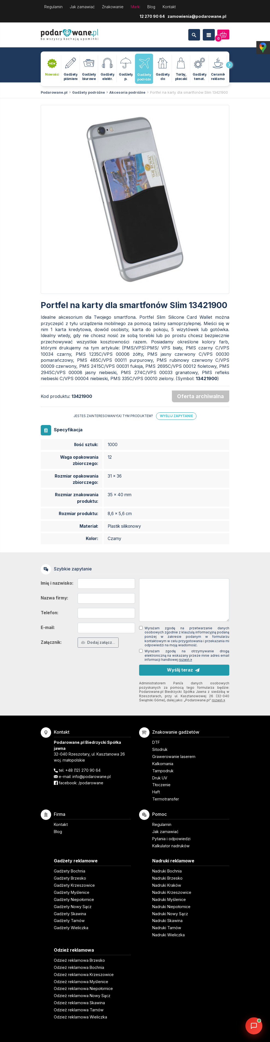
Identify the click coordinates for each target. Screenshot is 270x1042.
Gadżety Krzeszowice (74, 885)
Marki (135, 7)
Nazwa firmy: (54, 598)
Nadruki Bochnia (167, 871)
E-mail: (48, 627)
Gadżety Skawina (70, 913)
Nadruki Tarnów (166, 927)
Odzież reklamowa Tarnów (79, 1009)
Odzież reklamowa (74, 950)
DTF (156, 742)
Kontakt (169, 7)
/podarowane (90, 782)
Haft (156, 792)
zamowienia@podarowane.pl (197, 16)
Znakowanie (113, 7)
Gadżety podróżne (88, 92)
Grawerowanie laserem (173, 756)
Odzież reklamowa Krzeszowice (84, 974)
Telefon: (49, 612)
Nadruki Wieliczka (168, 934)
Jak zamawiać (82, 7)
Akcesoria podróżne (127, 92)
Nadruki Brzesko (167, 878)
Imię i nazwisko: (57, 583)
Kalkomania (162, 763)
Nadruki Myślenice (169, 899)
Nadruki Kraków (166, 885)
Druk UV (159, 778)
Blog (151, 7)
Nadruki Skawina (167, 920)
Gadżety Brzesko (70, 878)
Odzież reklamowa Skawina (79, 1002)
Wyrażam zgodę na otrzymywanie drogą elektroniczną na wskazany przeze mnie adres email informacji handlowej (187, 655)
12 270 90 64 (152, 16)
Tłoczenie (161, 784)
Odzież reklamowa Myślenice (81, 981)
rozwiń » (185, 660)
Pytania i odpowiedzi (171, 838)
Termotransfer (165, 799)
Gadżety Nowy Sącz (73, 906)
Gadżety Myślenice (71, 892)
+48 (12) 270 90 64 (83, 770)
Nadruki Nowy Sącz (170, 913)
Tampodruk (163, 770)
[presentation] (229, 65)
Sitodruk (160, 749)
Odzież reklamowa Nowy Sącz (82, 995)
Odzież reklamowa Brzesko (79, 960)
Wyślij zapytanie (176, 416)
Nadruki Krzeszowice (171, 892)
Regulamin (53, 7)
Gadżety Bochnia (69, 871)
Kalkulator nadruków (171, 845)
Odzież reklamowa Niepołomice (83, 988)
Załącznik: (51, 642)
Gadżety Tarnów (69, 920)
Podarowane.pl (54, 92)
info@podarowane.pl (91, 776)
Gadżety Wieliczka (71, 927)
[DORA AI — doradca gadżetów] (253, 1025)
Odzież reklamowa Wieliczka (80, 1017)
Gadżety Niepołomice (74, 899)
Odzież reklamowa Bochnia (79, 967)
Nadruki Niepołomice (171, 906)
